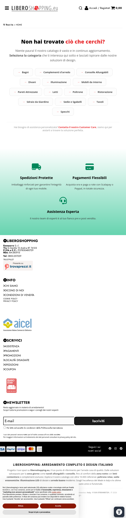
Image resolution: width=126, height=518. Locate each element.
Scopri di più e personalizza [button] (39, 512)
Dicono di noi (13, 290)
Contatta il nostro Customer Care (77, 127)
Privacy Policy (10, 301)
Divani (32, 82)
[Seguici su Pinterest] (121, 449)
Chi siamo (10, 286)
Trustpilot (8, 259)
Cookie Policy (10, 298)
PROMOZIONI (12, 355)
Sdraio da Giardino (38, 101)
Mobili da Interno (91, 82)
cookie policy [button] (56, 492)
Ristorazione (105, 92)
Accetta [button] (58, 506)
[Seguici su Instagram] (115, 449)
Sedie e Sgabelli (72, 101)
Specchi (65, 111)
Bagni (25, 72)
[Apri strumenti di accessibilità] (119, 512)
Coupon (9, 369)
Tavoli (100, 101)
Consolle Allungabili (96, 72)
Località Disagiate (16, 360)
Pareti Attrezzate (28, 92)
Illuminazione (59, 82)
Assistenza (11, 346)
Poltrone (78, 92)
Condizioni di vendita (18, 295)
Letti (55, 92)
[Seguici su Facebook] (109, 449)
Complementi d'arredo (56, 72)
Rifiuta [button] (20, 506)
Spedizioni (10, 365)
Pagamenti (11, 351)
